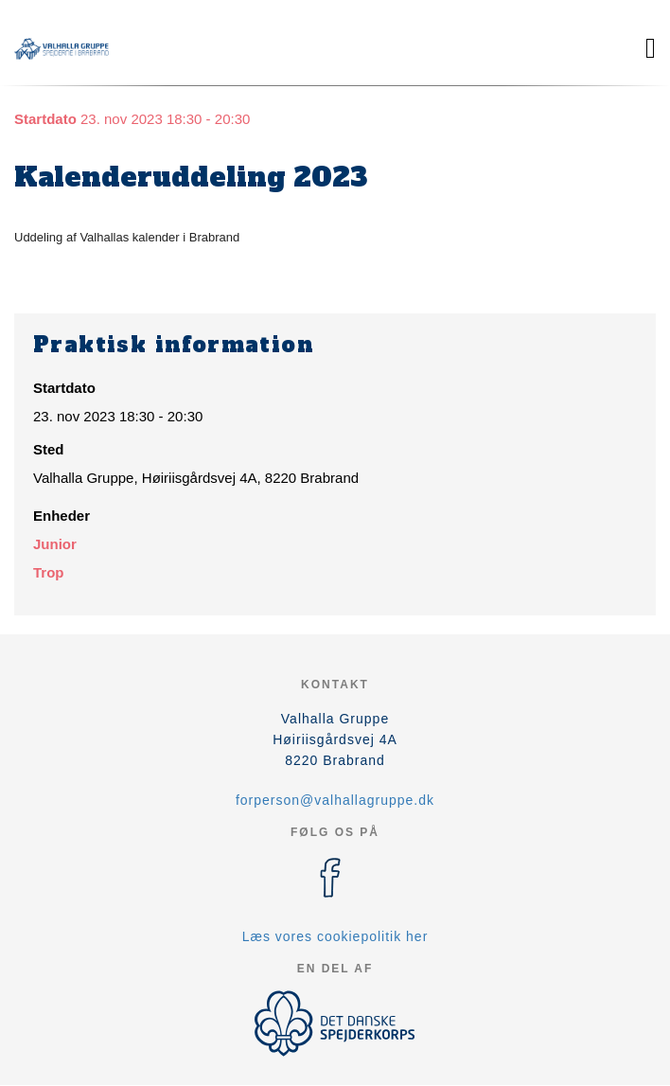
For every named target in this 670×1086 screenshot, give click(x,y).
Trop (48, 572)
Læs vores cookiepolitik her (335, 936)
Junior (55, 544)
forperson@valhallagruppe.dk (335, 800)
